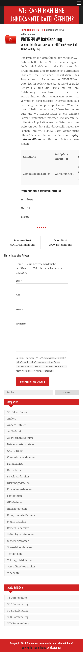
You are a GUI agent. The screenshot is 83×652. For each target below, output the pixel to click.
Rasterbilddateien (18, 528)
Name (19, 281)
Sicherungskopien (18, 541)
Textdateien (14, 553)
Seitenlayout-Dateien (20, 534)
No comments (30, 34)
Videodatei (13, 573)
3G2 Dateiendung (18, 610)
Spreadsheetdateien (19, 547)
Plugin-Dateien (16, 521)
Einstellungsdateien (19, 489)
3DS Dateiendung (18, 617)
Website (19, 309)
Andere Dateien (16, 425)
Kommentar (21, 323)
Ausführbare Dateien (20, 438)
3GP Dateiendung (18, 604)
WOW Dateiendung (60, 242)
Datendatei (14, 470)
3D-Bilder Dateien (18, 412)
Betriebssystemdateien (21, 444)
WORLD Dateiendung (22, 242)
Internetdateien (17, 508)
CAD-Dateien (15, 450)
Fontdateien (14, 495)
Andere (11, 418)
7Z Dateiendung (17, 597)
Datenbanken (15, 463)
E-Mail (19, 295)
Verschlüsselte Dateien (21, 566)
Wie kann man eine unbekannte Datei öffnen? (41, 15)
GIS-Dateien (15, 502)
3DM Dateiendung (18, 623)
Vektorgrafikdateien (19, 560)
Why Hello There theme (34, 647)
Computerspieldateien (33, 30)
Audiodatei (14, 431)
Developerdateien (18, 476)
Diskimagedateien (18, 483)
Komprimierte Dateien (21, 515)
